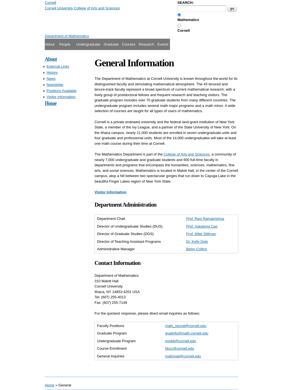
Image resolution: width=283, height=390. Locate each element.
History (52, 72)
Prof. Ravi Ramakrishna (205, 219)
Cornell (183, 30)
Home (50, 103)
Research (146, 44)
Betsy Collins (196, 249)
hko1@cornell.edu (179, 348)
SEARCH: (185, 3)
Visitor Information (61, 97)
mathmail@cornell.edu (183, 356)
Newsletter (55, 85)
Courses (128, 44)
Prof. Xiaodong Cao (202, 226)
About (49, 44)
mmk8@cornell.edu (180, 341)
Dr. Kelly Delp (197, 241)
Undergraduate (88, 44)
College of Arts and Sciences (186, 154)
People (64, 44)
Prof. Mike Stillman (201, 234)
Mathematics (188, 20)
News (51, 79)
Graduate (111, 44)
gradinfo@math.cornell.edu (186, 333)
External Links (58, 66)
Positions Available (62, 91)
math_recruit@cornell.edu (185, 326)
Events (162, 44)
